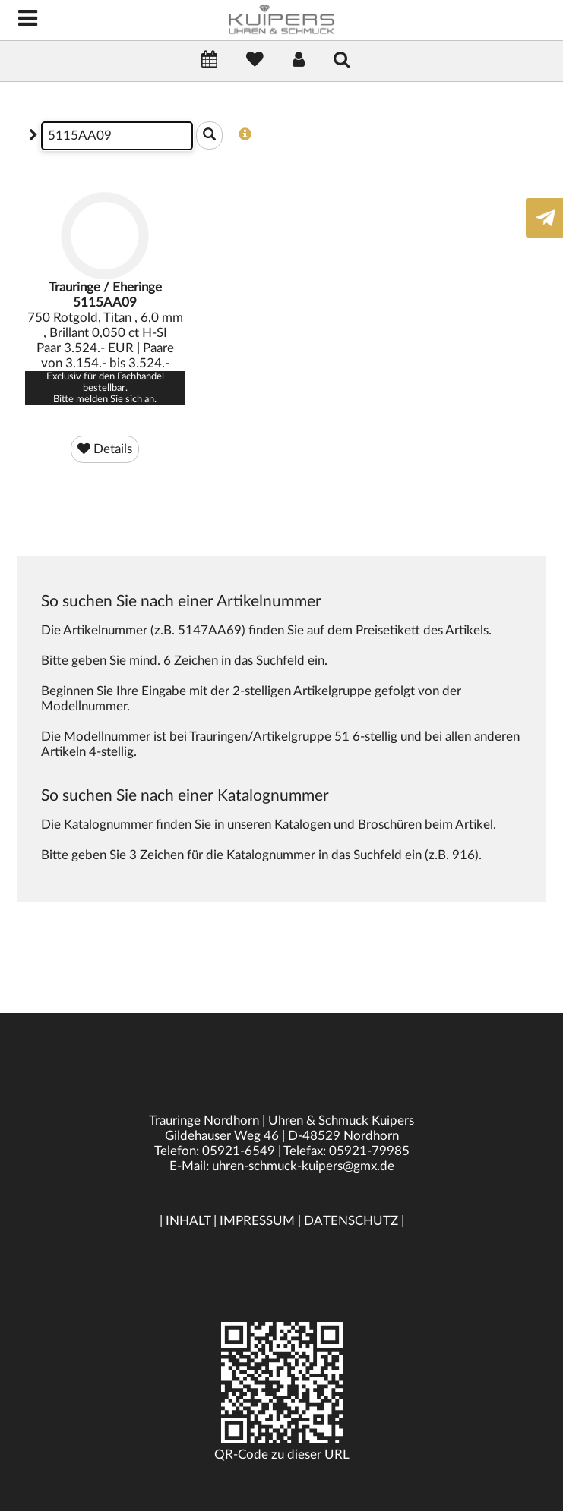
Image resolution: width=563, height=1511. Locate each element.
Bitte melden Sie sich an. (105, 399)
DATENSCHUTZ (351, 1220)
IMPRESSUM (257, 1220)
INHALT (188, 1220)
